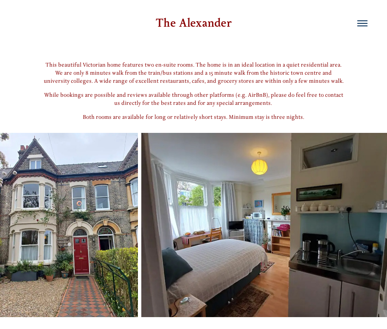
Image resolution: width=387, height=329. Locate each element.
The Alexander (194, 23)
